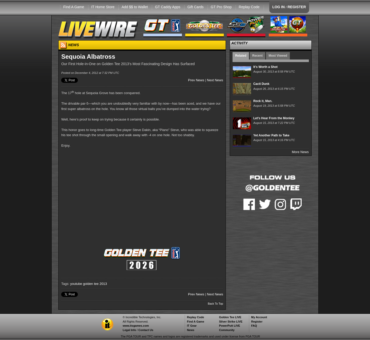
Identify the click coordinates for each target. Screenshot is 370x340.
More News (300, 152)
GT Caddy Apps (167, 7)
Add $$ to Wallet (135, 7)
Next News (215, 80)
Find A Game (73, 7)
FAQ (254, 325)
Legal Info (129, 330)
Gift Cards (195, 7)
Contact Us (145, 330)
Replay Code (249, 7)
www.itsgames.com (136, 325)
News (190, 330)
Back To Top (215, 303)
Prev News (196, 80)
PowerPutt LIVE (229, 325)
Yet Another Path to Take (271, 135)
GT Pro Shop (221, 7)
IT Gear (192, 325)
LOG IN (278, 7)
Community (227, 330)
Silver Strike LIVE (230, 321)
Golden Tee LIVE (230, 317)
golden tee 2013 (95, 284)
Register (256, 321)
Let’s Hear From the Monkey (273, 118)
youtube (76, 284)
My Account (259, 317)
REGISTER (297, 7)
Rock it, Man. (262, 101)
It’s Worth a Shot (265, 67)
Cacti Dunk (261, 84)
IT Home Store (103, 7)
